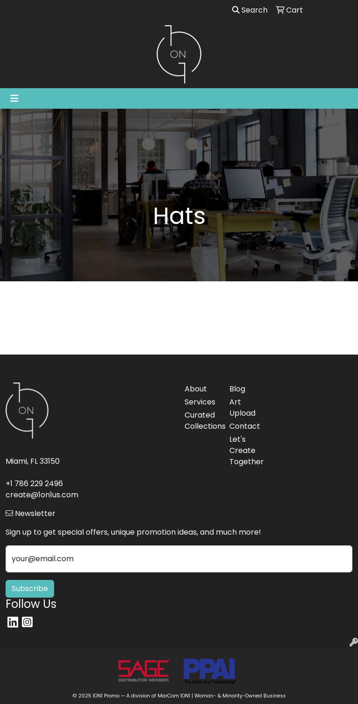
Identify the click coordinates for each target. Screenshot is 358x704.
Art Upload (242, 407)
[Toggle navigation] (14, 98)
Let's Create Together (246, 450)
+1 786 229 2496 (34, 483)
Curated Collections (201, 421)
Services (200, 402)
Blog (237, 388)
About (196, 388)
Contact (244, 426)
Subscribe (30, 588)
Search (250, 10)
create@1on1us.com (42, 494)
